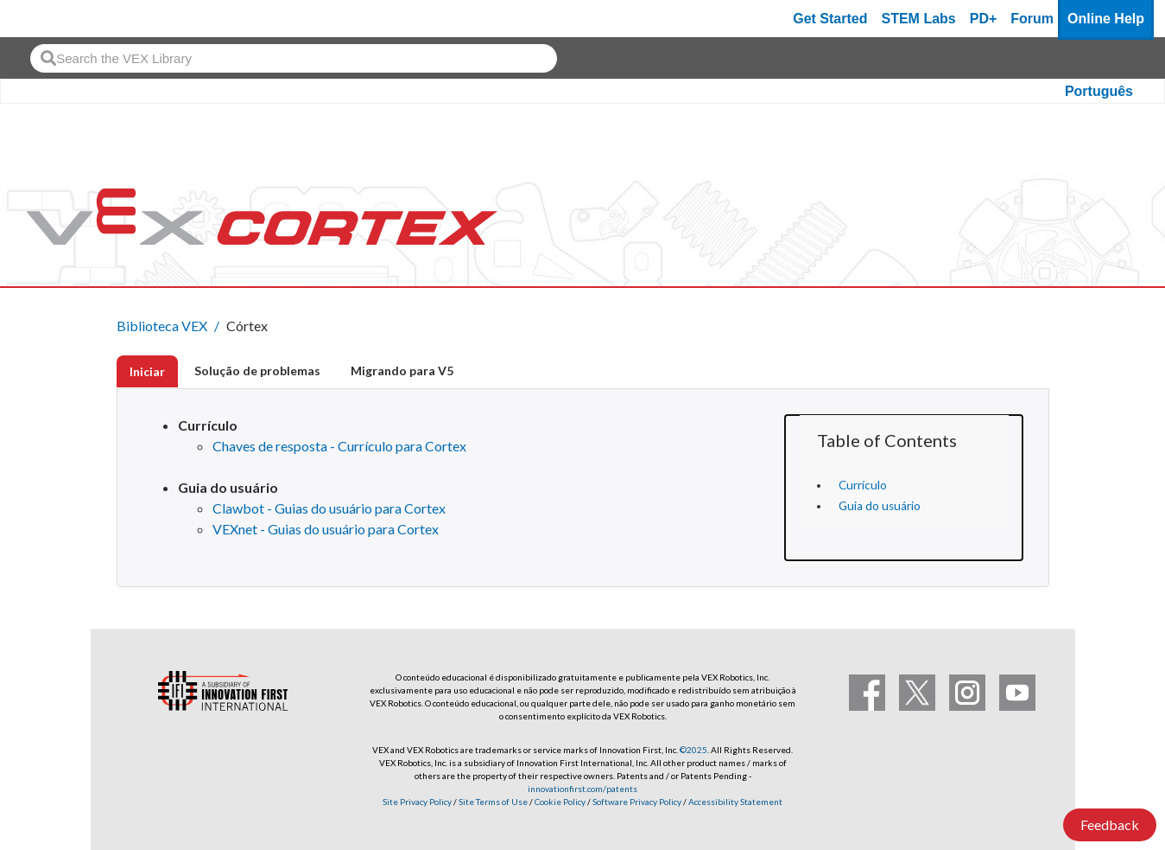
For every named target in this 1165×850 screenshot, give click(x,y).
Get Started (830, 18)
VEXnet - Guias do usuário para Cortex (325, 529)
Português (1099, 91)
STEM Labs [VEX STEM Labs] (919, 18)
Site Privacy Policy (417, 801)
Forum (1032, 18)
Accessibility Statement (735, 801)
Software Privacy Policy (636, 801)
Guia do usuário (880, 506)
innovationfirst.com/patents (582, 788)
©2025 (693, 750)
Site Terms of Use (492, 801)
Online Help (1105, 18)
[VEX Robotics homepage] (46, 18)
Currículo (863, 485)
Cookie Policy (560, 801)
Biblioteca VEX (162, 325)
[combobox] (293, 58)
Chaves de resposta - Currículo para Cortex (339, 446)
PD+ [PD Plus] (983, 18)
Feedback (1109, 824)
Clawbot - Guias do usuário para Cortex (329, 508)
